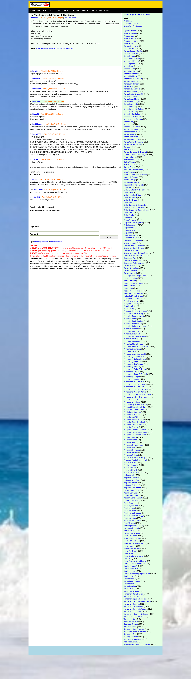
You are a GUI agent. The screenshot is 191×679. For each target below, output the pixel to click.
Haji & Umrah (129, 162)
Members (85, 10)
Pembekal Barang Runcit (134, 316)
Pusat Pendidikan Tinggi (134, 515)
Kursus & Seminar (131, 265)
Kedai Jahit (128, 202)
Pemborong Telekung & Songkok (137, 394)
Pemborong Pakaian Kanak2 (135, 384)
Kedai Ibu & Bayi (130, 200)
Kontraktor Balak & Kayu (134, 248)
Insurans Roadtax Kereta (134, 185)
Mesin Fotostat (130, 280)
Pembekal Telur (130, 351)
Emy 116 (36, 71)
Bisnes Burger (129, 56)
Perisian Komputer (131, 465)
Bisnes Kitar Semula (132, 89)
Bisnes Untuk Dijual (132, 139)
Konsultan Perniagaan (133, 26)
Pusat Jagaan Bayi (131, 505)
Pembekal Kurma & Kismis (135, 336)
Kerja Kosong (129, 227)
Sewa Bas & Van (130, 551)
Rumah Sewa (129, 530)
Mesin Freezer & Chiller (133, 283)
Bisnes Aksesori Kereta (133, 51)
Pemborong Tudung (132, 402)
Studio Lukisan (130, 571)
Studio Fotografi (130, 566)
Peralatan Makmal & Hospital (136, 457)
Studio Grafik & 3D (131, 568)
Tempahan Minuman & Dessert (136, 614)
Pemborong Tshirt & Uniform (135, 397)
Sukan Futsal (129, 583)
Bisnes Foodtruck (131, 71)
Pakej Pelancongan (131, 298)
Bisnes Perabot (130, 106)
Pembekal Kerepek (131, 328)
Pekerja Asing (129, 308)
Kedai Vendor (129, 215)
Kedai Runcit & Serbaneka (134, 207)
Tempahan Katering (132, 604)
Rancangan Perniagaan (133, 525)
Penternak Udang (131, 455)
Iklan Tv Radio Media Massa (135, 174)
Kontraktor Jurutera (131, 250)
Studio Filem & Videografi (134, 563)
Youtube (75, 10)
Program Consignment (133, 498)
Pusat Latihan (129, 508)
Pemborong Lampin (132, 376)
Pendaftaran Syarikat (132, 412)
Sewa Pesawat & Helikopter (135, 561)
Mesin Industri (129, 285)
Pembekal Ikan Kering (133, 323)
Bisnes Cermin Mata (132, 58)
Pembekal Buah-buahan (133, 321)
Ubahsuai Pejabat (131, 621)
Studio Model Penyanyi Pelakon (137, 573)
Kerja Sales (128, 233)
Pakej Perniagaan (131, 23)
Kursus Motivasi (130, 273)
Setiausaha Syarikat (132, 548)
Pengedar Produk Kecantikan (135, 432)
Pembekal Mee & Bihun (133, 341)
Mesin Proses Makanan (133, 291)
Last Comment (70, 17)
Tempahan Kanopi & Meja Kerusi (137, 601)
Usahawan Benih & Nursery (135, 631)
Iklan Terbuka (129, 172)
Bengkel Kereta (130, 38)
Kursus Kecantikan (131, 268)
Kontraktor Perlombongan (134, 263)
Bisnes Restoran (66, 48)
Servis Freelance (130, 535)
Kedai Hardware (130, 197)
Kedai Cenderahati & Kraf (134, 190)
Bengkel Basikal (130, 33)
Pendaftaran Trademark (133, 414)
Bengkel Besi (129, 36)
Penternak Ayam (130, 442)
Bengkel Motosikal (131, 41)
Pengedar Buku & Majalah (134, 422)
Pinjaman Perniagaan (132, 487)
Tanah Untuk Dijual (131, 591)
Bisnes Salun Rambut (132, 116)
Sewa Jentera (129, 553)
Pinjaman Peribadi (131, 485)
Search (51, 10)
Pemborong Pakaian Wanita (135, 392)
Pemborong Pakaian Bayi (134, 381)
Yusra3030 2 (37, 134)
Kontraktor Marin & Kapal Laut (136, 253)
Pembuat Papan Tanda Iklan (135, 404)
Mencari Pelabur (130, 278)
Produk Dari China (131, 493)
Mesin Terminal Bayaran (133, 293)
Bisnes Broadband (131, 53)
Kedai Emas (128, 192)
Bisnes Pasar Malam (132, 99)
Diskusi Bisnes (129, 149)
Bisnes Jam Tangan (131, 84)
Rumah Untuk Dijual (132, 533)
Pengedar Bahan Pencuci (134, 419)
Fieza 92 (35, 114)
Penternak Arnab (130, 440)
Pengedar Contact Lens (133, 424)
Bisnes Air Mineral (131, 46)
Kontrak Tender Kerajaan (134, 245)
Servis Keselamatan (132, 538)
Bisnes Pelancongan (132, 101)
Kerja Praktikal (129, 230)
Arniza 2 (35, 159)
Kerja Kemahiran (130, 225)
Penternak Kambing (132, 450)
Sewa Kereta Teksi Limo (133, 556)
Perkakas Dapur (130, 467)
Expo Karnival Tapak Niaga (47, 48)
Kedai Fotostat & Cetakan (134, 195)
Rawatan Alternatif (131, 528)
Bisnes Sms (128, 124)
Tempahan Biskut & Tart (133, 594)
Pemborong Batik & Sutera (135, 359)
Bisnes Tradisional (131, 136)
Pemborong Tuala (131, 399)
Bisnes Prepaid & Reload (134, 109)
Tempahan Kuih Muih (132, 611)
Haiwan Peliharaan (131, 159)
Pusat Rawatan (130, 518)
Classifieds (41, 10)
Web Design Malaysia (132, 639)
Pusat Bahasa (129, 503)
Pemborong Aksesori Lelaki (135, 354)
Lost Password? (56, 241)
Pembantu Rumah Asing (133, 313)
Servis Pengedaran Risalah (135, 543)
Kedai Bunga (129, 187)
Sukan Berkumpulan (132, 581)
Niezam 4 (36, 78)
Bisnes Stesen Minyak (132, 132)
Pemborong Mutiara (132, 379)
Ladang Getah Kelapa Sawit (135, 275)
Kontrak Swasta (130, 243)
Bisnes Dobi (128, 66)
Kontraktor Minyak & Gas (134, 255)
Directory (66, 10)
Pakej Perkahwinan (131, 301)
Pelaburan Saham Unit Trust (135, 311)
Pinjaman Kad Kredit (132, 480)
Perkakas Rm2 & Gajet (133, 472)
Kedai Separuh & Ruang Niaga (136, 210)
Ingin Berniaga (130, 179)
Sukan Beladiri (130, 578)
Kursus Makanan (130, 270)
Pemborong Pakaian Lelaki (134, 386)
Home (32, 10)
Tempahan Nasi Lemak (133, 616)
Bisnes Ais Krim (130, 48)
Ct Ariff (35, 179)
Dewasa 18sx (129, 147)
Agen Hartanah (130, 31)
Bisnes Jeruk (129, 86)
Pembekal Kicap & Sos (133, 334)
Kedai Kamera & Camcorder (135, 205)
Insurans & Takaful (131, 182)
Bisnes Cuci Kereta (131, 61)
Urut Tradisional (130, 626)
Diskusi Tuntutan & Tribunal (135, 152)
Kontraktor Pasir (130, 258)
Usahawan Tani (130, 634)
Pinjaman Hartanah (131, 477)
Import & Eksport (131, 177)
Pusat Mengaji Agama (132, 513)
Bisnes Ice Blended (131, 81)
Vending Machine (131, 636)
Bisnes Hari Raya (130, 76)
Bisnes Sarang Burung (133, 119)
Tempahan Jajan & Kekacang (135, 599)
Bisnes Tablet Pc (130, 134)
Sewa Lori (128, 558)
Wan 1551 (37, 189)
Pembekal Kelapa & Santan (135, 326)
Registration (97, 10)
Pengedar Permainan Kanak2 (135, 429)
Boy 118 (36, 197)
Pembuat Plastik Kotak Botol (135, 407)
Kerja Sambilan (130, 235)
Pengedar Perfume (131, 427)
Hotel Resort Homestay (133, 169)
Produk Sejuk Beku (131, 495)
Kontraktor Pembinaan (133, 260)
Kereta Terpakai (130, 220)
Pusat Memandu (130, 510)
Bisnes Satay (129, 121)
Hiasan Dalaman (130, 164)
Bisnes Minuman (130, 96)
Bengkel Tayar (129, 43)
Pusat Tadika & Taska (132, 520)
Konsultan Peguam (131, 237)
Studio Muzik (129, 576)
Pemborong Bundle (132, 366)
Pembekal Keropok (131, 331)
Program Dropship (131, 500)
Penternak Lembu (131, 452)
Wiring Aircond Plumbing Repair (137, 644)
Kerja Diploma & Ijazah (133, 222)
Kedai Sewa (128, 212)
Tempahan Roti (130, 619)
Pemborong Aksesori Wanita (135, 356)
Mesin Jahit (128, 288)
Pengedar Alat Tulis (131, 417)
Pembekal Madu (130, 338)
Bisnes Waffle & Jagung (133, 142)
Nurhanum (36, 88)
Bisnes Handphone (131, 73)
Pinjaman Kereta (130, 482)
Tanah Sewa (129, 588)
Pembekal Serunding (132, 349)
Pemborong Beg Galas (133, 361)
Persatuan (128, 21)
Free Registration (41, 241)
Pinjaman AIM (129, 475)
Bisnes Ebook (129, 68)
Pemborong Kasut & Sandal (135, 374)
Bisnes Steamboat (131, 129)
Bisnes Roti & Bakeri (132, 114)
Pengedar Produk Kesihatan (135, 434)
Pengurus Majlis (130, 437)
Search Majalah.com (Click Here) (137, 14)
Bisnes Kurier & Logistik (133, 94)
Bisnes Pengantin (131, 104)
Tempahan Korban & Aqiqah (135, 609)
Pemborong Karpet (131, 371)
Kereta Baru (128, 217)
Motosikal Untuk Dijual (133, 296)
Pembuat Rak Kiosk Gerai (134, 409)
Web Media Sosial (131, 642)
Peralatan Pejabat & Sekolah (135, 460)
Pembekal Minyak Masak (134, 344)
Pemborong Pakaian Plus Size (136, 389)
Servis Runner (129, 546)
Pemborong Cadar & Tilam (135, 369)
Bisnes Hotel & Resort (133, 78)
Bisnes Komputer (131, 91)
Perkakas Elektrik (131, 470)
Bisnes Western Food (132, 144)
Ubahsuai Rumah (131, 624)
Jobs (58, 10)
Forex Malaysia (130, 157)
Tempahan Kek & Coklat (133, 606)
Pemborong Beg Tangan (133, 364)
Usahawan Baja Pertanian (134, 629)
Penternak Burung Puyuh (134, 445)
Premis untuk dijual (132, 490)
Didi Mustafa (37, 124)
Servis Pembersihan (132, 541)
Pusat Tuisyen (129, 523)
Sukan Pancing (130, 586)
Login (106, 10)
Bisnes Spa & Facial (132, 126)
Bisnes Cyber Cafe (131, 63)
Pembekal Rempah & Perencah (136, 346)
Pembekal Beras (130, 318)
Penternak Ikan (130, 447)
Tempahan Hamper (131, 596)
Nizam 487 (34, 17)
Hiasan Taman (129, 167)
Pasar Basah (128, 306)
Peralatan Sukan (130, 462)
